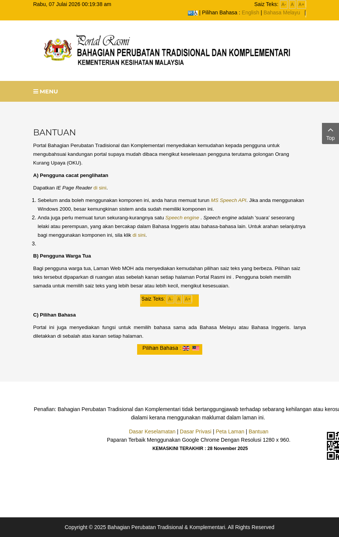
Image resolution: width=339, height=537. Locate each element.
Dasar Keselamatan (152, 431)
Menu (45, 91)
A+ (301, 4)
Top (330, 133)
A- (283, 4)
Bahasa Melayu (282, 12)
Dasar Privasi (195, 431)
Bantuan (258, 431)
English (250, 12)
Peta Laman (230, 431)
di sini (100, 188)
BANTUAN (54, 132)
